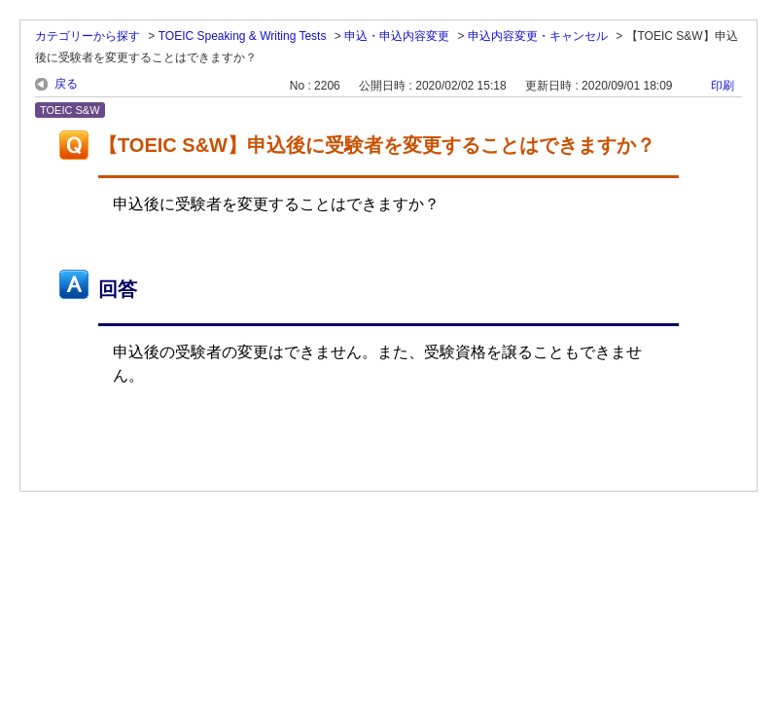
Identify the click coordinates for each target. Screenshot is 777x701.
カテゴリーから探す (87, 36)
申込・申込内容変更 (396, 36)
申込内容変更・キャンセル (538, 36)
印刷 (722, 85)
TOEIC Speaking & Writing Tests (243, 36)
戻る (66, 84)
